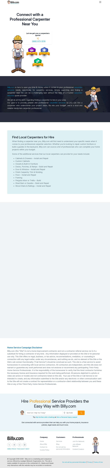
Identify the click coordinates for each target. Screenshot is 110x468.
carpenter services (58, 103)
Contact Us (43, 447)
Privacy (89, 462)
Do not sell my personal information (63, 448)
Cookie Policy (44, 450)
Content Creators (78, 449)
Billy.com (11, 87)
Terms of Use (98, 462)
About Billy (43, 444)
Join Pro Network (78, 441)
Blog (57, 444)
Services (59, 441)
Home (42, 441)
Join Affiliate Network (77, 445)
